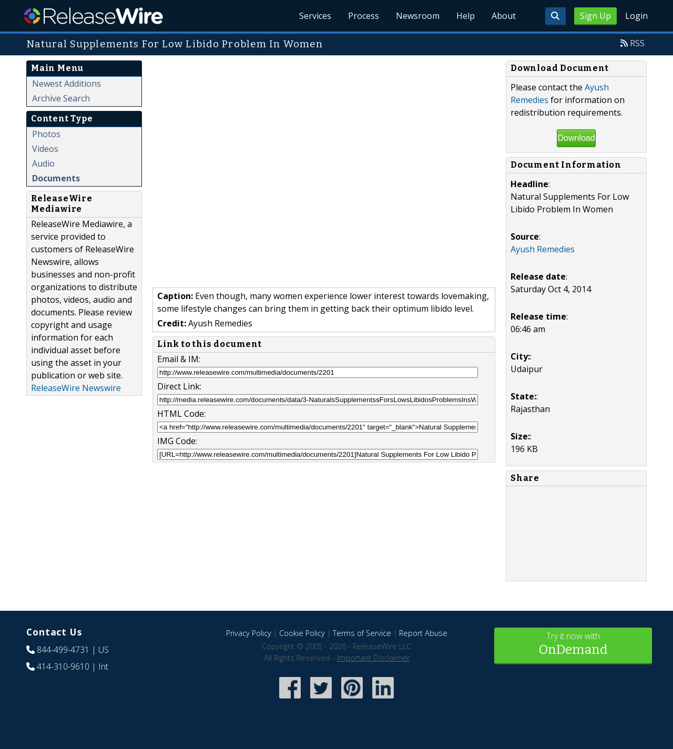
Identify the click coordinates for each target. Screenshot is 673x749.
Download (576, 138)
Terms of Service (362, 633)
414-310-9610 (63, 666)
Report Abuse (423, 633)
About (504, 16)
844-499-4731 (63, 649)
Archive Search (61, 98)
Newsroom (418, 16)
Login (636, 16)
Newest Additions (66, 83)
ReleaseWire (93, 15)
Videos (45, 149)
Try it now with (573, 644)
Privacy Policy (248, 633)
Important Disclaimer (373, 658)
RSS (637, 43)
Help (465, 16)
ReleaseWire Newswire (76, 388)
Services (315, 16)
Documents (56, 178)
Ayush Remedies (543, 249)
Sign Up (595, 16)
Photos (46, 134)
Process (363, 16)
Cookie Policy (302, 633)
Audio (43, 163)
